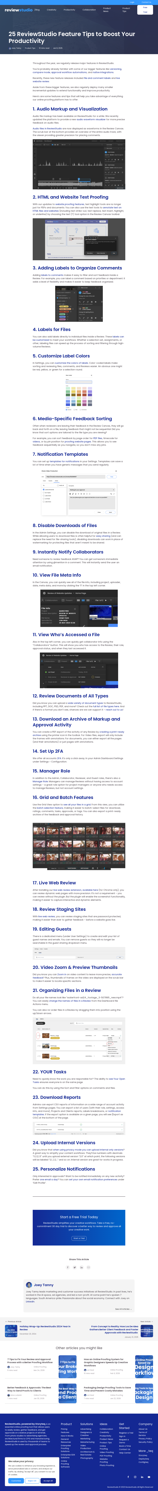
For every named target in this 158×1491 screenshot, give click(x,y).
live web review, (46, 916)
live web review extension (67, 889)
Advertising (85, 1429)
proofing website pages (78, 441)
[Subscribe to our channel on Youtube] (149, 1476)
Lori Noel (90, 1370)
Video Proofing (107, 1452)
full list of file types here (106, 706)
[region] (32, 1471)
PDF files (97, 438)
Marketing (85, 1438)
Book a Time (125, 1446)
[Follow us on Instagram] (135, 1476)
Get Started (124, 1426)
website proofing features (69, 204)
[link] (68, 1267)
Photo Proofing (107, 1465)
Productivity (69, 9)
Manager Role (40, 781)
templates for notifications (64, 461)
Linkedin (30, 1301)
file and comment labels (97, 78)
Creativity (51, 9)
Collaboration (89, 9)
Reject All (32, 1481)
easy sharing (103, 535)
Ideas (103, 1424)
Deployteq (144, 1458)
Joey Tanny (16, 48)
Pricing (64, 1429)
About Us (143, 1429)
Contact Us (146, 2)
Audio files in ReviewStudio (47, 128)
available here (90, 889)
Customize (16, 1481)
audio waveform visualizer (91, 119)
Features (65, 1432)
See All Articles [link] (123, 1309)
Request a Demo (124, 1441)
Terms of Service (143, 1434)
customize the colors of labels (71, 362)
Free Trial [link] (145, 10)
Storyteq (143, 1455)
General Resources (66, 1441)
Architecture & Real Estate (87, 1453)
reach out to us (114, 709)
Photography (86, 1458)
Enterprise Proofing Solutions (66, 1448)
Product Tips (126, 10)
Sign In (122, 1436)
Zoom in (61, 974)
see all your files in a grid (77, 804)
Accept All (48, 1481)
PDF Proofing (106, 1455)
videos (36, 441)
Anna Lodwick (16, 1395)
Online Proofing (40, 1367)
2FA (59, 758)
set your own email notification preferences (93, 1179)
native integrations (103, 72)
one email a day (49, 1179)
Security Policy (146, 1442)
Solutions (86, 1424)
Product (66, 1424)
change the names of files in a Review (70, 1000)
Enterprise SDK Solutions (68, 1456)
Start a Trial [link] (79, 1238)
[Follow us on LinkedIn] (142, 1476)
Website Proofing (104, 1460)
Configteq (143, 1462)
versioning (115, 69)
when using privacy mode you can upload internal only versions (88, 1149)
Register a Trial (126, 1432)
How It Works (67, 1435)
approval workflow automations (69, 72)
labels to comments (52, 275)
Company (146, 1424)
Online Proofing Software (65, 1464)
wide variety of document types (85, 703)
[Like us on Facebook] (128, 1476)
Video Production (85, 1447)
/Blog (37, 9)
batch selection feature (50, 807)
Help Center (125, 1452)
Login (132, 2)
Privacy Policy (145, 1438)
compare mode (41, 72)
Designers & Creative (86, 1434)
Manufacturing (87, 1442)
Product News (107, 10)
